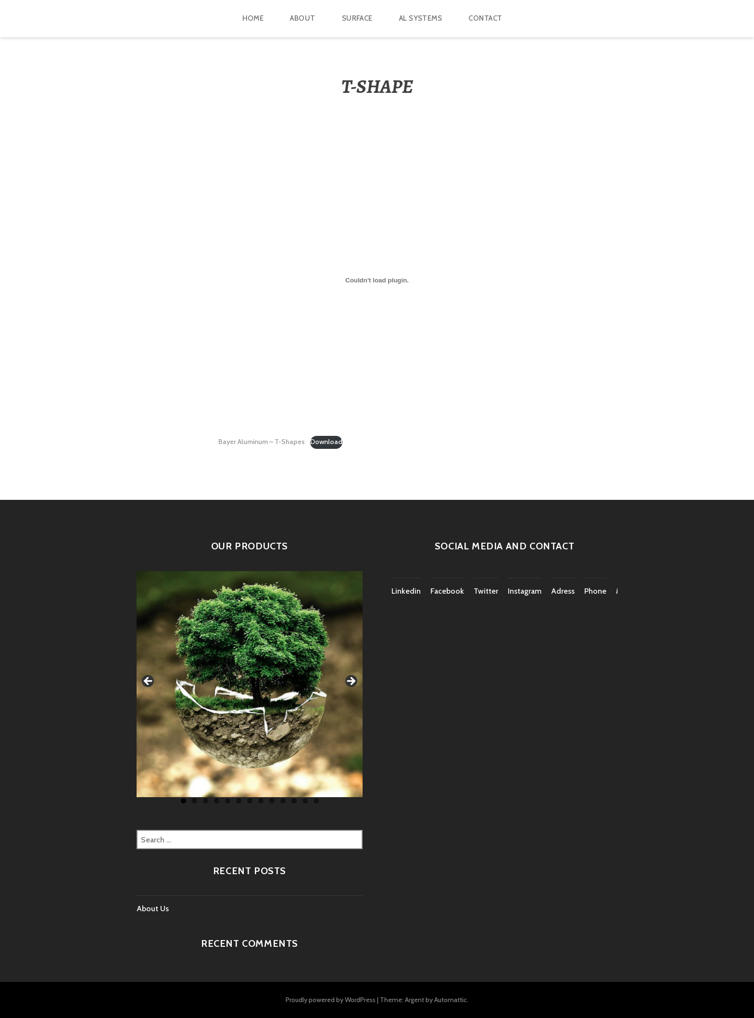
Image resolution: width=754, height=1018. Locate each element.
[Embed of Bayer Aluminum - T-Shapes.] (377, 280)
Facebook (447, 591)
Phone (595, 591)
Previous (148, 681)
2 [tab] (194, 800)
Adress (563, 591)
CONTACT (485, 18)
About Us (153, 908)
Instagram (524, 591)
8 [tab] (261, 800)
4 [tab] (216, 800)
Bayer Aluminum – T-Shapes (261, 441)
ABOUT (302, 18)
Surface (357, 18)
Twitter (486, 591)
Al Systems (420, 18)
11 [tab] (294, 800)
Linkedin (406, 591)
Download (326, 441)
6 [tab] (238, 800)
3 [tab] (205, 800)
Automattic (450, 999)
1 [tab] (183, 800)
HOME (253, 18)
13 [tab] (316, 800)
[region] (250, 684)
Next (350, 681)
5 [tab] (227, 800)
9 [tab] (272, 800)
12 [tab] (305, 800)
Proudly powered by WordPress (331, 999)
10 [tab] (283, 800)
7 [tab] (249, 800)
